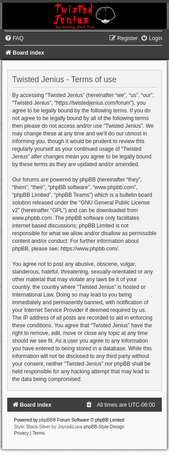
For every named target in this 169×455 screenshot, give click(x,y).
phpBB (46, 420)
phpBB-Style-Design (104, 426)
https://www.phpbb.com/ (89, 249)
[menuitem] (14, 38)
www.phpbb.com (32, 218)
